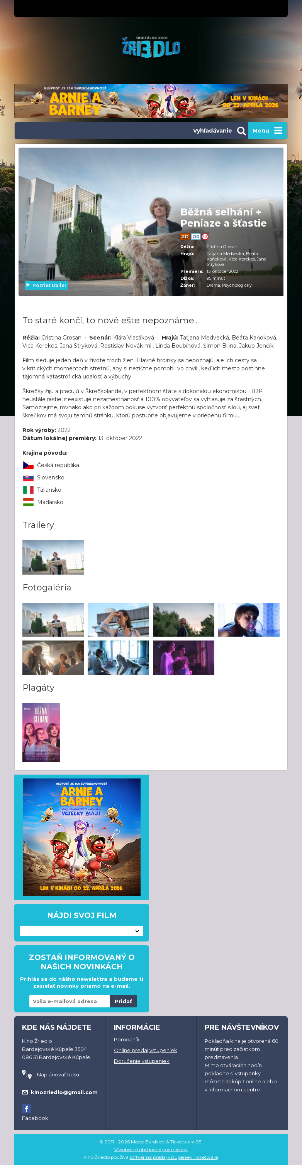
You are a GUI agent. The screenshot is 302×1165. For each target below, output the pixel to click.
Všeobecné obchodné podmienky (151, 1149)
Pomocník (127, 1039)
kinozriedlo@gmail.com (64, 1092)
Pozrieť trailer (45, 285)
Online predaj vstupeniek (145, 1050)
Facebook (35, 1118)
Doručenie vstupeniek (142, 1061)
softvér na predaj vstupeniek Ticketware (174, 1157)
